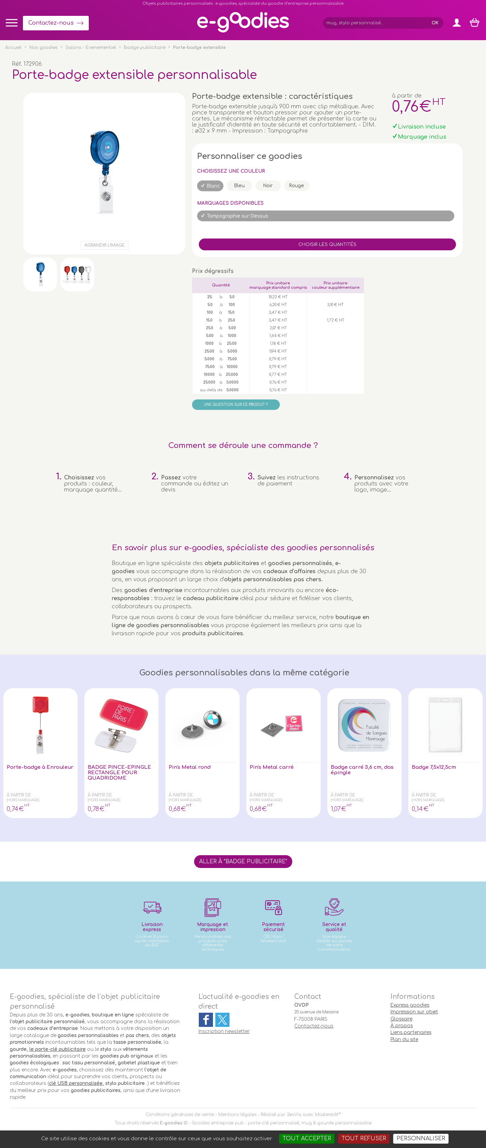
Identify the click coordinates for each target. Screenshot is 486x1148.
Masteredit (327, 1114)
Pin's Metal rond (191, 767)
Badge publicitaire (144, 47)
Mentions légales (237, 1114)
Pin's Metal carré (273, 767)
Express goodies (409, 1005)
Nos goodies (43, 47)
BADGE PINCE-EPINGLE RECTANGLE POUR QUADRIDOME (119, 773)
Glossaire (401, 1018)
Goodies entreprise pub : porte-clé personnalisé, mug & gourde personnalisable (282, 1123)
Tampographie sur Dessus (237, 216)
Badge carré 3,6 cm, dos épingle (358, 770)
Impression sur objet (414, 1011)
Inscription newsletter (224, 1031)
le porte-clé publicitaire (57, 1049)
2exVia (294, 1114)
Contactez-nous (51, 23)
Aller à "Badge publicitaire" (243, 862)
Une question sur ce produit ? (236, 405)
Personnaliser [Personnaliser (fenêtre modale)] (421, 1139)
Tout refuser (364, 1139)
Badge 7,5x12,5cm (436, 767)
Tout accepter (306, 1139)
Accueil (13, 47)
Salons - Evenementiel (90, 47)
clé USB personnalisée (76, 1083)
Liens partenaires (410, 1032)
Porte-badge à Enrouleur (27, 770)
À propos (401, 1025)
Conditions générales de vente (179, 1114)
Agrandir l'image (104, 245)
